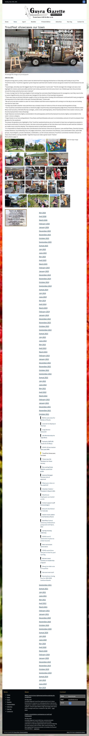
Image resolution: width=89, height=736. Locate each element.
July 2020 (42, 636)
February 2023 (44, 355)
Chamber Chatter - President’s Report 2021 (47, 490)
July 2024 (42, 293)
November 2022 (45, 366)
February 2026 (44, 224)
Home (6, 22)
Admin (68, 732)
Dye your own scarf (48, 572)
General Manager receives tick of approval (46, 477)
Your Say (69, 22)
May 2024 (42, 300)
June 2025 (43, 253)
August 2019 (43, 676)
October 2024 (44, 282)
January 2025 (44, 271)
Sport (24, 22)
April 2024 (42, 304)
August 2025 (43, 246)
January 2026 (44, 227)
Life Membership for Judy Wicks (47, 437)
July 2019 (42, 680)
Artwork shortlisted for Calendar (47, 510)
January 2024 (44, 315)
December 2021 (45, 407)
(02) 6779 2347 (72, 696)
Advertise (59, 22)
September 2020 (45, 629)
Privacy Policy (16, 732)
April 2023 (42, 348)
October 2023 (44, 326)
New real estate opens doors (46, 546)
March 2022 (43, 396)
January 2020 (44, 658)
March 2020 (43, 651)
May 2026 (42, 213)
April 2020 (42, 647)
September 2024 (45, 286)
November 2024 (45, 278)
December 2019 (45, 662)
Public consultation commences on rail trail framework (38, 715)
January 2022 (44, 403)
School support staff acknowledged (47, 504)
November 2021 (45, 410)
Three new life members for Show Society (46, 461)
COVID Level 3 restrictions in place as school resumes (47, 539)
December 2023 (45, 319)
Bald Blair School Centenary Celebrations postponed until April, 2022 (47, 524)
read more (36, 729)
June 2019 (43, 684)
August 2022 (43, 377)
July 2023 (42, 337)
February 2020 (44, 654)
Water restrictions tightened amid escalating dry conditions (40, 696)
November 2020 (45, 621)
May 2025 (42, 256)
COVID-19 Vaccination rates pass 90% (48, 448)
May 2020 (42, 643)
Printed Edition (45, 22)
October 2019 (44, 669)
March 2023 (43, 352)
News (15, 22)
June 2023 (43, 341)
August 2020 (43, 632)
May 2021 (42, 600)
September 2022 (45, 374)
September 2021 (45, 585)
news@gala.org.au (73, 699)
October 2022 (44, 370)
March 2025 (43, 264)
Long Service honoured (45, 431)
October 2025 (44, 238)
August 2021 (43, 588)
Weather (33, 22)
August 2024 (43, 289)
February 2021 (44, 610)
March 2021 (43, 607)
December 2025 (45, 231)
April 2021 (42, 603)
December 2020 (45, 618)
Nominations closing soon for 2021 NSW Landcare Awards (47, 578)
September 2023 (45, 330)
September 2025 (45, 242)
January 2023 (44, 359)
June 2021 (43, 596)
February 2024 (44, 311)
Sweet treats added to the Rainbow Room (47, 516)
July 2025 (42, 249)
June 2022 (43, 385)
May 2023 (42, 344)
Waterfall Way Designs (80, 732)
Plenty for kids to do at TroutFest (47, 567)
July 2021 (42, 592)
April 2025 (42, 260)
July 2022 (42, 381)
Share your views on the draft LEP (47, 484)
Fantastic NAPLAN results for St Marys (46, 442)
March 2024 (43, 308)
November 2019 (45, 665)
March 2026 (43, 220)
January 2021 (44, 614)
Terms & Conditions (24, 732)
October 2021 (44, 414)
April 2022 (42, 392)
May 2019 (42, 687)
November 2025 (45, 235)
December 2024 (45, 275)
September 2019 (45, 673)
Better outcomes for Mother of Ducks (47, 419)
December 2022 (45, 363)
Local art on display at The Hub (48, 425)
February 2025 (44, 268)
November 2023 (45, 322)
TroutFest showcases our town (47, 454)
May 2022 (42, 388)
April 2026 (42, 216)
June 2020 (43, 640)
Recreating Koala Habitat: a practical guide (46, 469)
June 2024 (43, 297)
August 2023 (43, 333)
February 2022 (44, 399)
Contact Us (80, 22)
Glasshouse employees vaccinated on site (47, 497)
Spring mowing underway (46, 532)
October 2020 (44, 625)
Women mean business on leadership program (47, 560)
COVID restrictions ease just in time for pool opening (48, 552)
